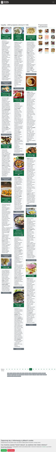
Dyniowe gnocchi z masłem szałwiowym (6, 208)
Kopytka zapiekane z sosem (19, 103)
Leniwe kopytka (31, 225)
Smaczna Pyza (18, 217)
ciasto (12, 376)
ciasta (11, 373)
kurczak (38, 374)
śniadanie (26, 373)
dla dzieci (9, 376)
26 (17, 369)
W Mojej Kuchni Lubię (31, 74)
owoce (41, 374)
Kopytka (31, 288)
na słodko (34, 374)
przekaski (9, 374)
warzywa (39, 373)
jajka (17, 374)
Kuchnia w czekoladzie (31, 269)
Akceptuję (4, 450)
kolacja (30, 374)
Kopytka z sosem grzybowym (31, 161)
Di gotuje (31, 211)
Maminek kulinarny (18, 157)
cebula (15, 376)
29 (25, 369)
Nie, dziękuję (11, 450)
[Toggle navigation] (53, 2)
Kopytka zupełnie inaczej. (6, 152)
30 (28, 369)
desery (18, 373)
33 (36, 369)
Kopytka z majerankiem (31, 91)
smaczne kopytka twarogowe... (6, 97)
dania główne (14, 374)
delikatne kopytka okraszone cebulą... (31, 38)
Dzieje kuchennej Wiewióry (6, 83)
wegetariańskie (21, 374)
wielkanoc (43, 373)
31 (30, 369)
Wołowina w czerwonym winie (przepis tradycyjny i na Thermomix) (18, 241)
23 (9, 369)
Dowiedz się (44, 446)
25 (14, 369)
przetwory (19, 376)
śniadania (44, 374)
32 (33, 369)
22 (6, 369)
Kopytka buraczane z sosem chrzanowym (6, 37)
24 (12, 369)
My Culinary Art (19, 295)
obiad (8, 373)
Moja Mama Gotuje (18, 88)
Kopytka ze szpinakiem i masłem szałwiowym (18, 37)
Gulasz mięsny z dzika (16, 318)
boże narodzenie (35, 373)
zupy (20, 373)
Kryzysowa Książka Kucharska (6, 185)
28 (22, 369)
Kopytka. (6, 278)
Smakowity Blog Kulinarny (6, 264)
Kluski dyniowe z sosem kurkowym (19, 179)
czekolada (27, 374)
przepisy (14, 373)
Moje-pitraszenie (6, 303)
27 (20, 369)
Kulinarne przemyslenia (31, 146)
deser (23, 373)
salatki (30, 373)
